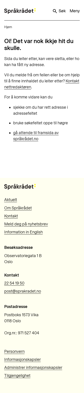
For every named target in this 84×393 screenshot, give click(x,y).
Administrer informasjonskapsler (33, 367)
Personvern (14, 351)
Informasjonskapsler (22, 359)
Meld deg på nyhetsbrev (26, 224)
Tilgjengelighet (17, 375)
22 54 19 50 (14, 283)
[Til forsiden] (20, 11)
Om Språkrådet (18, 208)
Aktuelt (10, 199)
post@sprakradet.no (22, 291)
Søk (59, 11)
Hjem (8, 27)
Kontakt (11, 216)
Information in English (23, 232)
